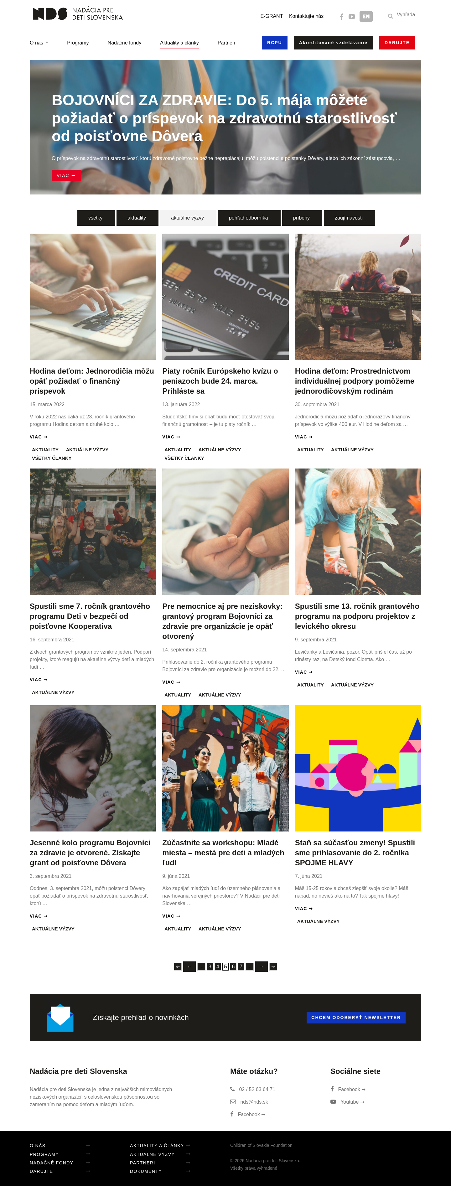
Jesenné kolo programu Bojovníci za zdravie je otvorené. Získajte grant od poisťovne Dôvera (90, 852)
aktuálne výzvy (187, 217)
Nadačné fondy (125, 42)
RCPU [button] (274, 42)
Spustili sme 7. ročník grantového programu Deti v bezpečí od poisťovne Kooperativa (90, 616)
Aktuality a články (179, 42)
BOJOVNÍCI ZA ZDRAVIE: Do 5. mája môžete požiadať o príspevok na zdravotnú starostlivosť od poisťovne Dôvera (224, 118)
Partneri (226, 42)
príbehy (301, 217)
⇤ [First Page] (178, 966)
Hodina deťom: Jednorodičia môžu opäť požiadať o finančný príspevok (92, 381)
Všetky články (51, 458)
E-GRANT (271, 16)
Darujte (41, 1171)
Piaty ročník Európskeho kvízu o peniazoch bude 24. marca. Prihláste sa (220, 381)
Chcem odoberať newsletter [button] (356, 1017)
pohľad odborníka (248, 217)
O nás (37, 42)
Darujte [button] (397, 42)
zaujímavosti (349, 217)
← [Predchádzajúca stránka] (189, 966)
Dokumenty (146, 1171)
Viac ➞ (66, 175)
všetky (95, 217)
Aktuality (45, 449)
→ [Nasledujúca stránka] (261, 966)
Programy (78, 42)
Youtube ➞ (347, 1102)
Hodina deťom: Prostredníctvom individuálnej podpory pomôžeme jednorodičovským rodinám (354, 381)
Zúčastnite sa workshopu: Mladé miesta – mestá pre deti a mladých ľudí (223, 852)
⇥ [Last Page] (273, 966)
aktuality (136, 217)
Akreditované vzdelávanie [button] (333, 42)
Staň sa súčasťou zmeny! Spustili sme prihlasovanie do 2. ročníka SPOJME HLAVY (355, 852)
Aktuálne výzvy (87, 449)
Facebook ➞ (247, 1114)
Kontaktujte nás (306, 16)
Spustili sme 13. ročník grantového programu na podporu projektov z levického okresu (357, 616)
